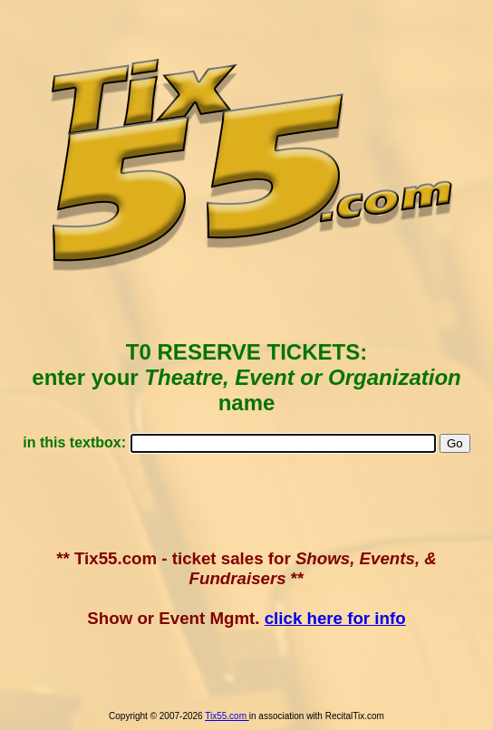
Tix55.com (227, 716)
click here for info (335, 618)
